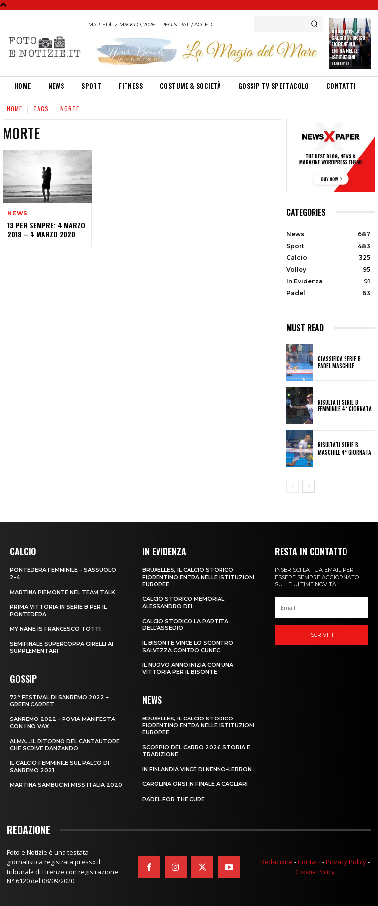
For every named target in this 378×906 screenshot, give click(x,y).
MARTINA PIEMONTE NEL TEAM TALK (62, 592)
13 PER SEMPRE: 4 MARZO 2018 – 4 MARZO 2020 (46, 229)
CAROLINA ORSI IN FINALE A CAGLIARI (195, 784)
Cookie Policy (315, 871)
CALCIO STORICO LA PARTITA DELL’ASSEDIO (185, 624)
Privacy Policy (346, 861)
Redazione (276, 861)
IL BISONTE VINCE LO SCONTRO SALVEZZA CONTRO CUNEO (187, 646)
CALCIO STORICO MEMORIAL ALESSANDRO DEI (183, 602)
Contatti (309, 861)
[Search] (314, 24)
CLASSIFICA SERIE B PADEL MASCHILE (339, 362)
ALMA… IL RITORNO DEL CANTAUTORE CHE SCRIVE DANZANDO (65, 744)
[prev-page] (292, 486)
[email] (321, 607)
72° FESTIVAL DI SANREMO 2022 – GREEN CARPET (59, 701)
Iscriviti (321, 634)
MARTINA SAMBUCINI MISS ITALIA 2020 (66, 784)
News (17, 213)
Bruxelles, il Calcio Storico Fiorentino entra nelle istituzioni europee (348, 47)
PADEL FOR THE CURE (173, 799)
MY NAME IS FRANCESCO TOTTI (55, 628)
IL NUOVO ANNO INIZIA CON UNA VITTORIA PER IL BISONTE (187, 668)
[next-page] (308, 486)
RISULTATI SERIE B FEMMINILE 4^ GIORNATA (345, 405)
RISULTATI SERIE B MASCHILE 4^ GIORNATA (344, 448)
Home (14, 108)
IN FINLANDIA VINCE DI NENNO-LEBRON (197, 769)
